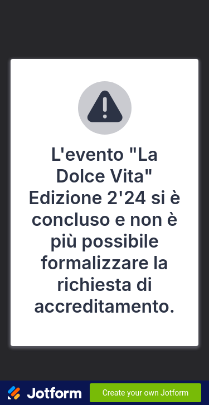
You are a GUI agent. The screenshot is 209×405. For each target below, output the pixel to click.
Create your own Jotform (146, 392)
